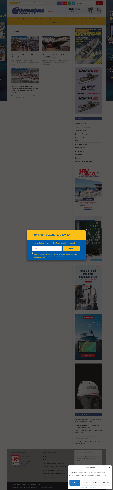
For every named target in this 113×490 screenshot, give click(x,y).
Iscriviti (71, 248)
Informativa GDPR (59, 256)
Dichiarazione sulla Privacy (93, 487)
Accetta (74, 483)
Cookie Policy (84, 487)
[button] (109, 467)
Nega (86, 483)
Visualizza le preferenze (101, 483)
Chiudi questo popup (39, 257)
